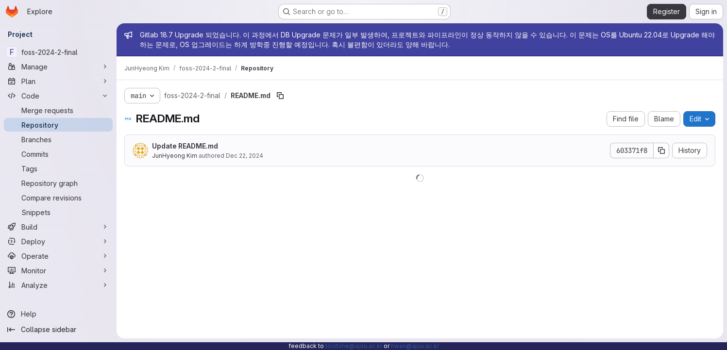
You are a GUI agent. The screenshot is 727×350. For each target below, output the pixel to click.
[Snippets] (58, 212)
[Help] (58, 314)
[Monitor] (58, 270)
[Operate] (58, 256)
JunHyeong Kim (174, 155)
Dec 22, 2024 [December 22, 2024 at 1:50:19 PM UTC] (244, 155)
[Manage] (58, 66)
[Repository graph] (58, 183)
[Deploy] (58, 241)
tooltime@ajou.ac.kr (353, 346)
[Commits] (58, 154)
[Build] (58, 226)
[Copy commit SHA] (661, 150)
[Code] (58, 95)
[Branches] (58, 139)
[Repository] (58, 125)
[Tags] (58, 168)
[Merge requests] (58, 110)
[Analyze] (58, 285)
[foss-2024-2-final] (58, 52)
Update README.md (185, 146)
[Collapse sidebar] (58, 329)
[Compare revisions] (58, 197)
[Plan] (58, 81)
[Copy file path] (280, 95)
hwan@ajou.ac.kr (415, 346)
